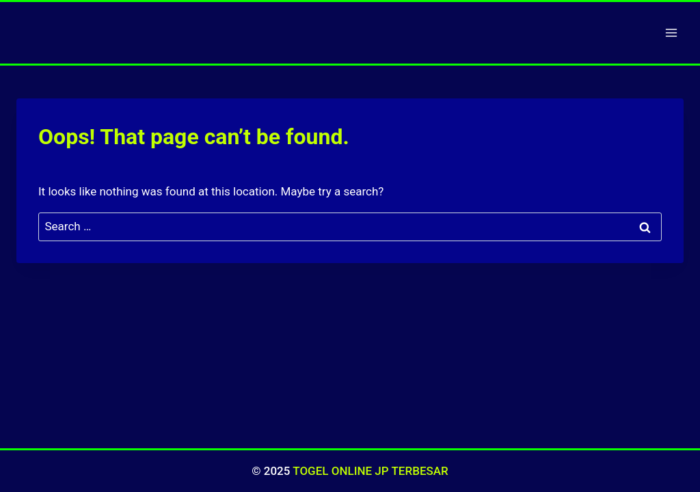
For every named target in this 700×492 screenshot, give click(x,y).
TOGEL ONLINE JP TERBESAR (370, 471)
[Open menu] (671, 32)
